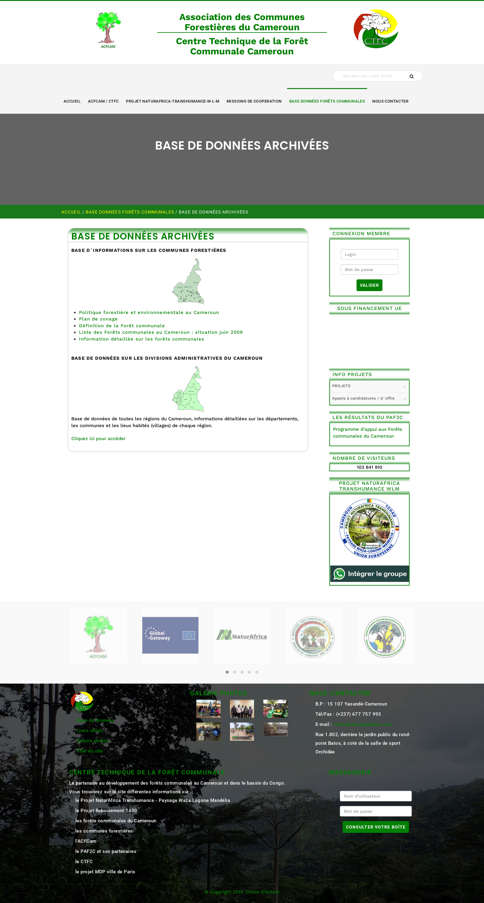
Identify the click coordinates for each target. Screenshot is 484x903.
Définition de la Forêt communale (122, 326)
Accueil (72, 101)
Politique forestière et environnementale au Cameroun (149, 312)
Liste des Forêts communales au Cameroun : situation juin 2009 (161, 332)
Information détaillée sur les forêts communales (141, 339)
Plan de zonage (98, 319)
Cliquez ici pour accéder (98, 438)
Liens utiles (89, 730)
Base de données (95, 720)
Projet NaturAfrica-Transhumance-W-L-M (172, 101)
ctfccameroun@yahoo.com (362, 724)
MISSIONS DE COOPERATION (254, 101)
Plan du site (90, 751)
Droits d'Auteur (263, 892)
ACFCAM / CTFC (103, 101)
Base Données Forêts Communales (327, 101)
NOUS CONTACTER (390, 101)
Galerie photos (93, 741)
